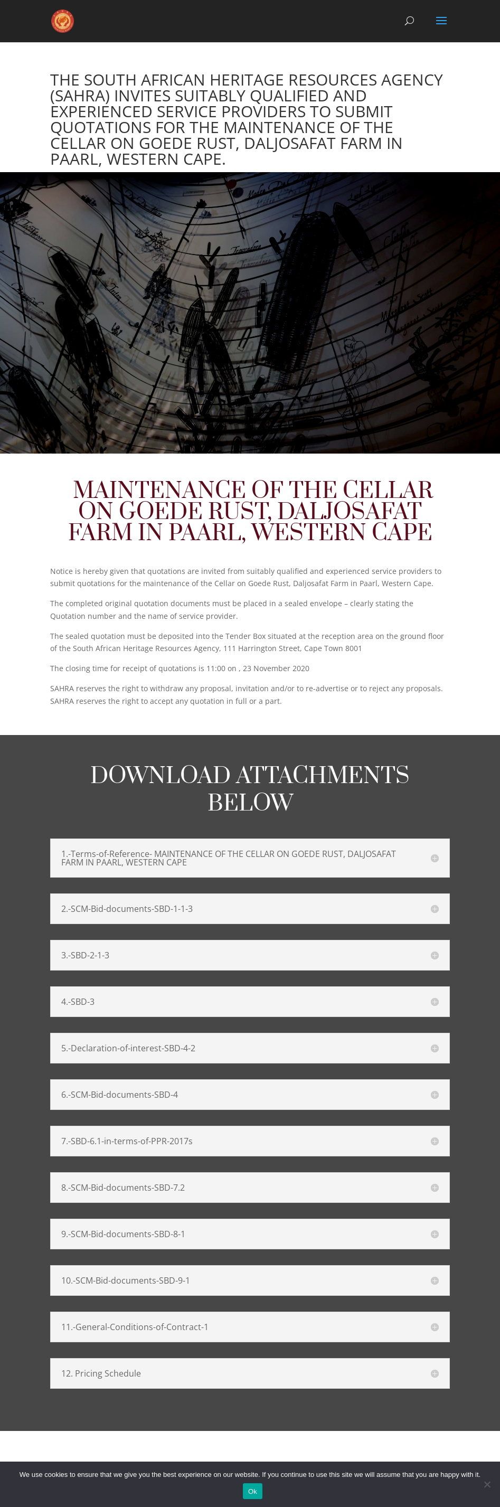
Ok (252, 1491)
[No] (487, 1484)
